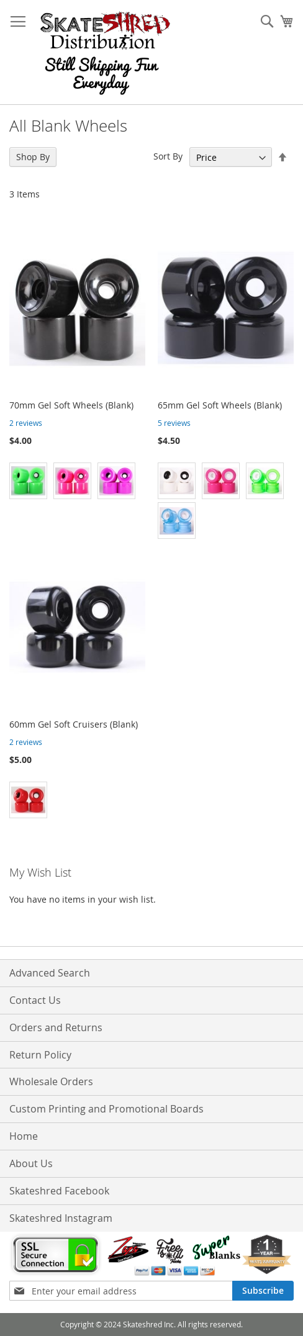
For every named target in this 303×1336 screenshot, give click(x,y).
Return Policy (40, 1055)
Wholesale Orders (51, 1081)
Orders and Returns (55, 1027)
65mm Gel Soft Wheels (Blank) (220, 405)
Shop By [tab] (33, 157)
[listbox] (77, 482)
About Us (31, 1163)
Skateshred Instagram (60, 1218)
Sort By (168, 156)
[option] (28, 481)
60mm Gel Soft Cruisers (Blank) (73, 724)
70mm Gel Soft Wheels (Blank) (71, 405)
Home (23, 1136)
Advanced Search (49, 973)
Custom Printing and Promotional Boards (106, 1109)
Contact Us (35, 1000)
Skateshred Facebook (59, 1191)
